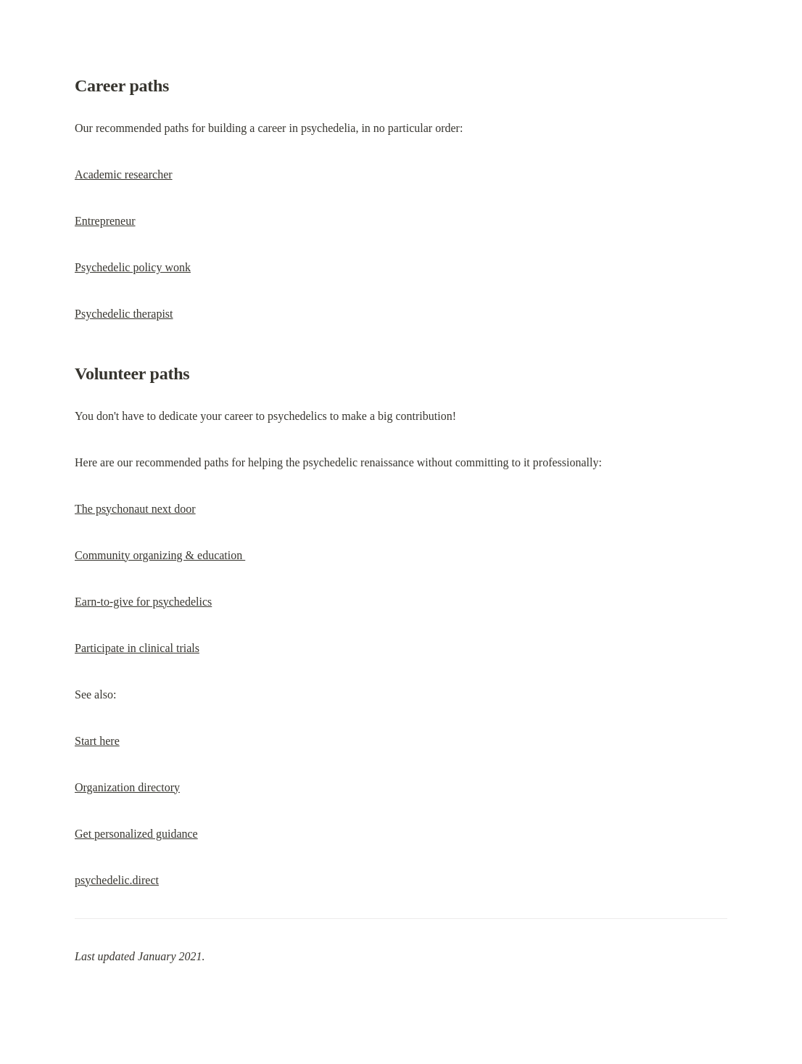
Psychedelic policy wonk (133, 267)
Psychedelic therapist (124, 314)
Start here (97, 741)
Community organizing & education (160, 555)
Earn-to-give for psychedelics (143, 601)
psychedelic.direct (117, 880)
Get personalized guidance (136, 834)
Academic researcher (124, 174)
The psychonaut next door (135, 509)
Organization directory (127, 787)
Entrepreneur (105, 221)
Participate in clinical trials (137, 648)
